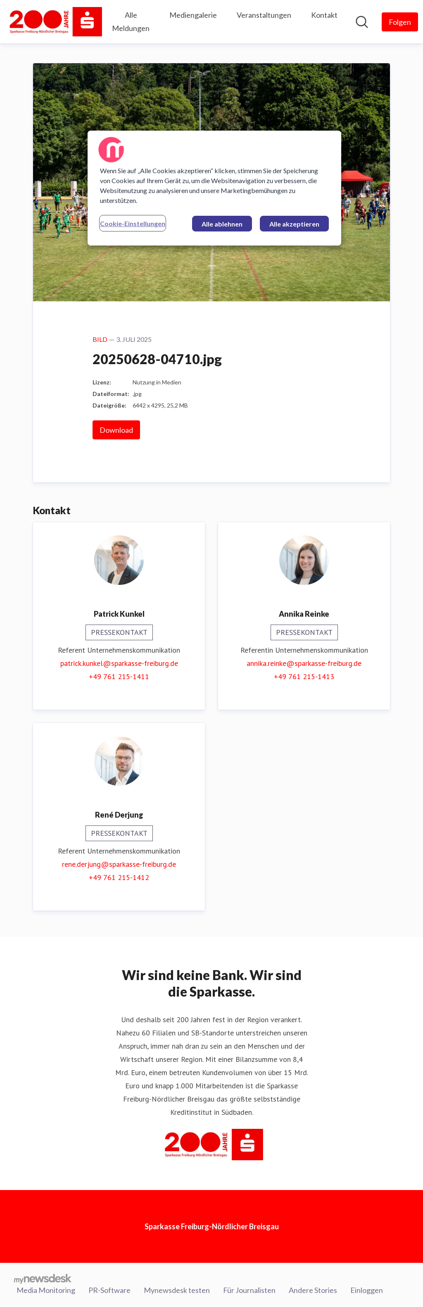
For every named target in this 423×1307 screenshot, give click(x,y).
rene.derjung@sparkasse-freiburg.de (119, 864)
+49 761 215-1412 (119, 877)
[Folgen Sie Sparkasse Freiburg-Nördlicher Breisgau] (400, 21)
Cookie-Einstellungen (132, 223)
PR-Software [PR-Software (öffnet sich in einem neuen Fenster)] (109, 1290)
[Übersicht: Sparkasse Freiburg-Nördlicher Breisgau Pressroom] (53, 21)
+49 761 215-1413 (304, 676)
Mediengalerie (193, 14)
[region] (214, 188)
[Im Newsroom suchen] (361, 22)
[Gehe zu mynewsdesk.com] (43, 1278)
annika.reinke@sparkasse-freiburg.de (304, 663)
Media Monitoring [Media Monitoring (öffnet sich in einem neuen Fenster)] (46, 1290)
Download (116, 429)
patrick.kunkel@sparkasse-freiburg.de (119, 663)
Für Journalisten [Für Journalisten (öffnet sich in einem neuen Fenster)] (249, 1290)
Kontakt (324, 14)
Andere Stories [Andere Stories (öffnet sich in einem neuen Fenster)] (313, 1290)
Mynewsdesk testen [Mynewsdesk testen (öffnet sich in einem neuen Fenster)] (177, 1290)
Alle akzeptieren (294, 224)
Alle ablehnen (222, 224)
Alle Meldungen (131, 21)
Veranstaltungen (264, 14)
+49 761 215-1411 (119, 676)
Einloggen (366, 1290)
